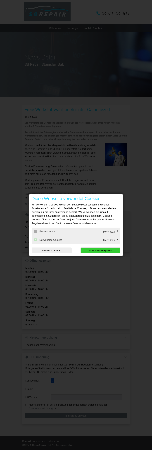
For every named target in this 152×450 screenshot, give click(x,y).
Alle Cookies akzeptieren (100, 250)
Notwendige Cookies (48, 239)
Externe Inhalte (45, 231)
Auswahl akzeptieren (51, 250)
